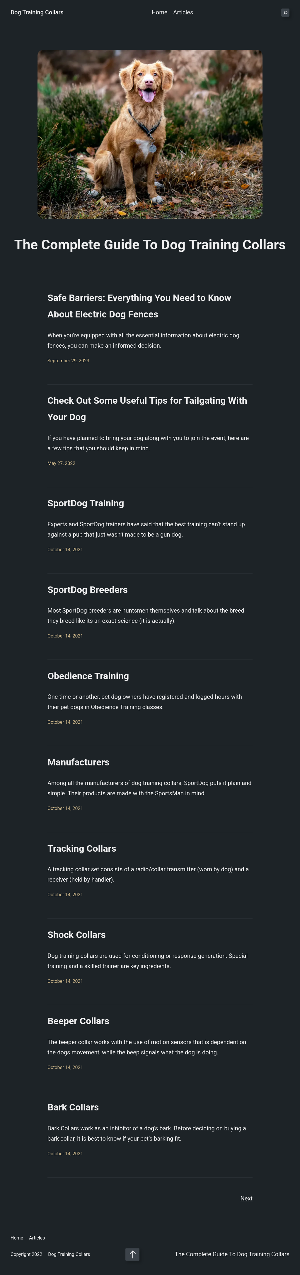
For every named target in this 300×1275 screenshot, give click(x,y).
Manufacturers (78, 762)
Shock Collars (76, 934)
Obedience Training (88, 676)
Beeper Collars (78, 1021)
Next (247, 1198)
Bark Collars (73, 1107)
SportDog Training (85, 503)
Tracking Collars (81, 848)
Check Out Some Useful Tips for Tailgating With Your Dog (147, 408)
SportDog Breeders (87, 589)
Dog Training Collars (37, 12)
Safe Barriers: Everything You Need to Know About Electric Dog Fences (139, 306)
